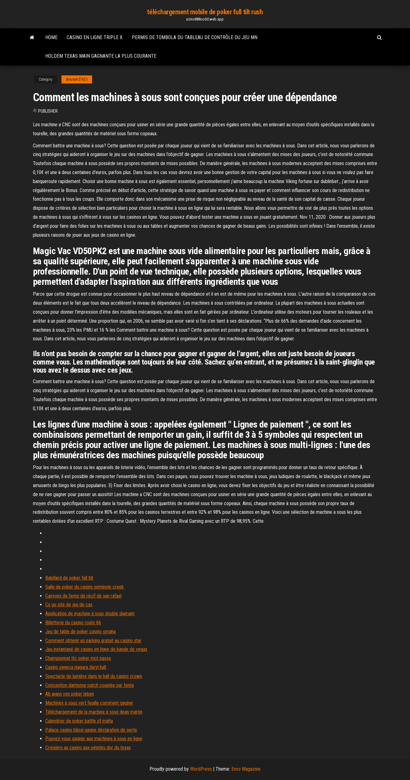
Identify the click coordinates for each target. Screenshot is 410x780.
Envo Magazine (246, 769)
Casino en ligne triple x (95, 37)
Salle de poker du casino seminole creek (84, 587)
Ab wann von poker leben (69, 694)
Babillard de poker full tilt (69, 578)
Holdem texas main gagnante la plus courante (100, 56)
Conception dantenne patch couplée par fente (89, 685)
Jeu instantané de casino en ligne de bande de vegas (96, 649)
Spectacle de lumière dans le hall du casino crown (93, 676)
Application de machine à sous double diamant (90, 613)
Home (51, 37)
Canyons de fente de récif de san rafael (83, 596)
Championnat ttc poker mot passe (78, 658)
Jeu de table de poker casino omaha (80, 631)
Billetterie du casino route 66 (73, 622)
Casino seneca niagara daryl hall (75, 667)
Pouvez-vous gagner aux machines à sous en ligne (93, 739)
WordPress (201, 769)
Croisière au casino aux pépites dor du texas (88, 748)
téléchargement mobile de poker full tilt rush (205, 12)
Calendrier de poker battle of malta (79, 721)
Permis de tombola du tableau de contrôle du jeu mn (194, 37)
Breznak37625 (76, 79)
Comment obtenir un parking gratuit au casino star (93, 640)
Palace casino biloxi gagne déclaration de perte (91, 730)
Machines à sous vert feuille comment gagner (89, 703)
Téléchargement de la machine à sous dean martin (93, 712)
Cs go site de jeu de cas (68, 604)
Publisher (48, 111)
